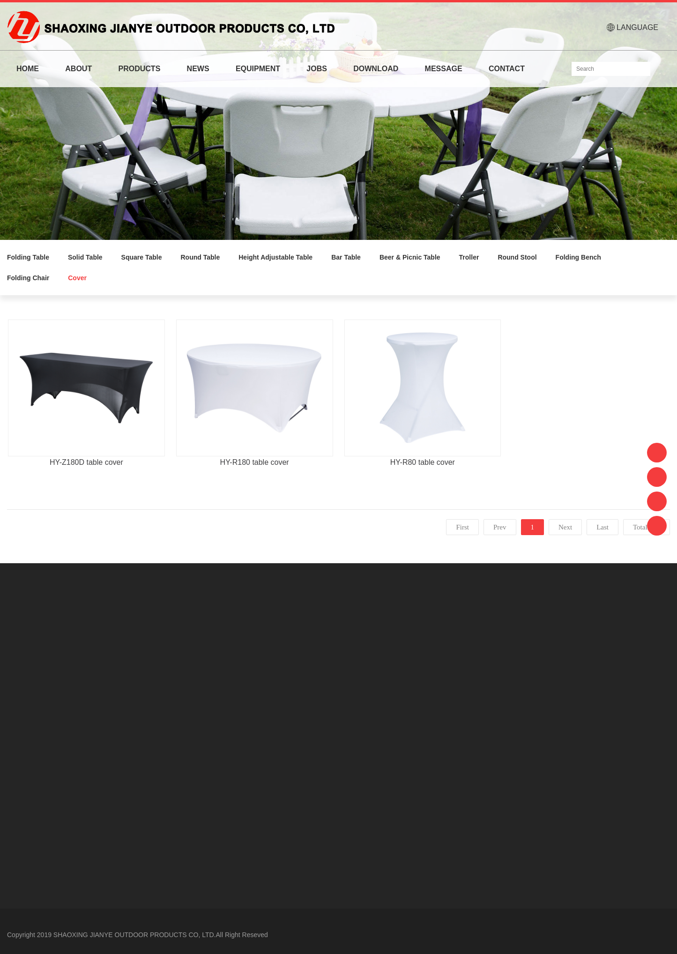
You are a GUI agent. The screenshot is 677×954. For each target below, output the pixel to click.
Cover (77, 278)
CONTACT (507, 69)
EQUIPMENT (258, 69)
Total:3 (644, 527)
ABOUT (78, 69)
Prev (499, 527)
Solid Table (85, 257)
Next (565, 527)
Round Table (200, 257)
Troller (469, 257)
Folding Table (28, 257)
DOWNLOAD (375, 69)
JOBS (316, 69)
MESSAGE (443, 69)
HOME (27, 69)
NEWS (198, 69)
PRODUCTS (140, 69)
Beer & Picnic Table (409, 257)
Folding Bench (578, 257)
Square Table (141, 257)
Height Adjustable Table (275, 257)
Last (602, 527)
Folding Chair (28, 278)
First (462, 527)
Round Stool (517, 257)
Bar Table (346, 257)
